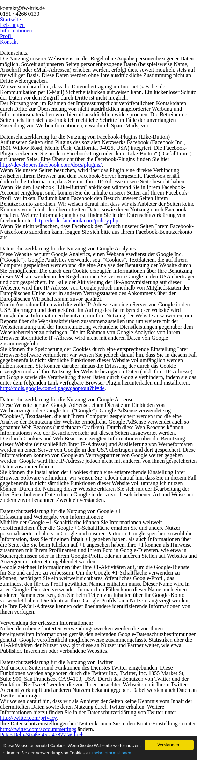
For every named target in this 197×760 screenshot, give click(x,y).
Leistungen (12, 25)
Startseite (10, 19)
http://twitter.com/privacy (28, 718)
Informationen (16, 31)
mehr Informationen (111, 753)
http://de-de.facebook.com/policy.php (76, 221)
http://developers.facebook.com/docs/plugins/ (51, 165)
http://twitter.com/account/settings (38, 729)
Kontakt (9, 42)
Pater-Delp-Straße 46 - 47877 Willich (42, 735)
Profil (6, 36)
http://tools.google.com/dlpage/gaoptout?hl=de (52, 388)
